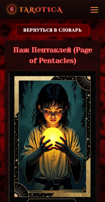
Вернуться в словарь (52, 30)
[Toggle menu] (94, 10)
